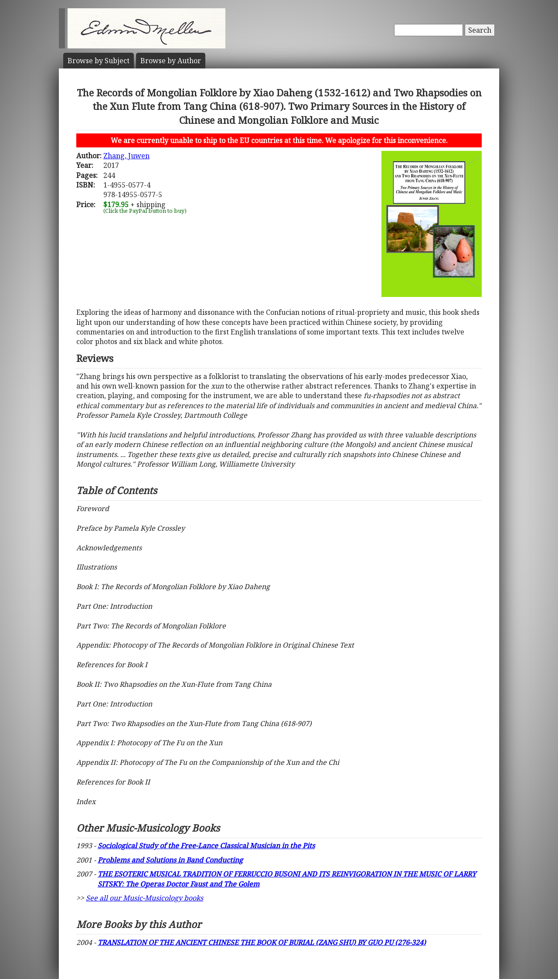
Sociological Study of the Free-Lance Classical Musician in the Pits (206, 845)
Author (170, 60)
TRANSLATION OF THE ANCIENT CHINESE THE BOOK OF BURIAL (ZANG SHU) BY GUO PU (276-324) (262, 942)
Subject (98, 60)
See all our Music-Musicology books (144, 898)
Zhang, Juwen (126, 155)
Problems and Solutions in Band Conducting (170, 860)
